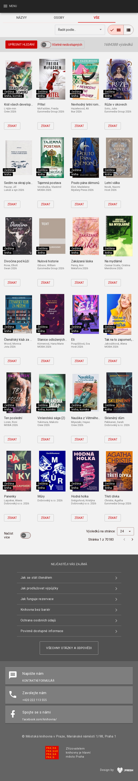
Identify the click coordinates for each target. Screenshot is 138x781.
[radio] (115, 30)
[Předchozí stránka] (124, 539)
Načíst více (8, 535)
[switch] (46, 45)
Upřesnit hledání (21, 44)
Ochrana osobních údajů (38, 620)
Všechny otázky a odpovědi (69, 648)
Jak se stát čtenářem (36, 578)
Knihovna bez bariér (35, 610)
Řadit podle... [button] (67, 30)
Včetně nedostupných (67, 45)
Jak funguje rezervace (37, 599)
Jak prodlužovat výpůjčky (39, 588)
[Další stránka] (132, 539)
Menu (10, 6)
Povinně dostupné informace (42, 631)
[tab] (21, 18)
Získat (12, 126)
